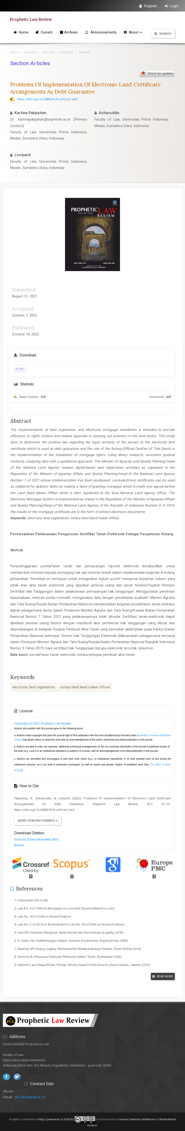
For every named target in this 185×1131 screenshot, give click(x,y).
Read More (162, 976)
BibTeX (19, 845)
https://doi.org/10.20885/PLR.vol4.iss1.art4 (47, 99)
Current (44, 32)
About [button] (133, 32)
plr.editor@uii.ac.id (30, 1097)
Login (172, 6)
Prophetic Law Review (31, 19)
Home (21, 32)
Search (162, 33)
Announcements (101, 32)
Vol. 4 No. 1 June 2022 (57, 52)
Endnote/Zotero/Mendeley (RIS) (36, 839)
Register (148, 6)
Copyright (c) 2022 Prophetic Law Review (42, 723)
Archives (69, 32)
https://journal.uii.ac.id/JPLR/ (56, 1119)
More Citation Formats (37, 820)
